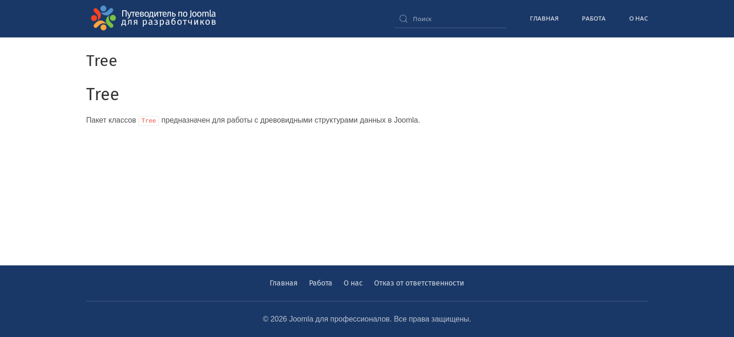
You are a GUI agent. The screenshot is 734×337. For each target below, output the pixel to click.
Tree (102, 94)
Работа (594, 18)
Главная (544, 18)
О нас (638, 18)
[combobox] (450, 18)
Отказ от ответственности (419, 282)
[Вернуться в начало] (156, 18)
